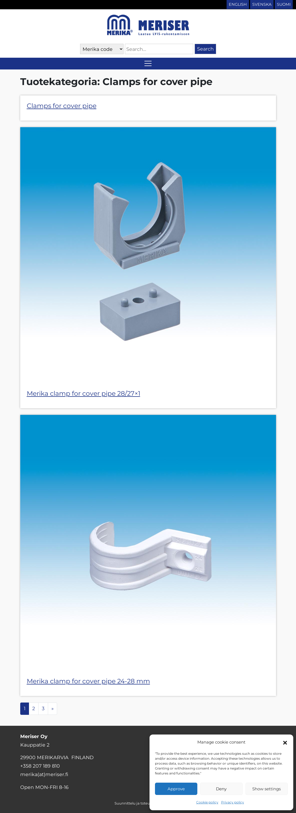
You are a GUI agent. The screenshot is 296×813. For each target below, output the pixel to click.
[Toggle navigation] (148, 63)
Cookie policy (207, 802)
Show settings (266, 788)
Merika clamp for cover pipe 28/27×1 (83, 393)
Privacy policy (232, 802)
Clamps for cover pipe (61, 106)
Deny (221, 788)
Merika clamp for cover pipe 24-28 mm (88, 681)
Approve (176, 788)
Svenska (261, 4)
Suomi (284, 4)
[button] (285, 742)
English (238, 4)
